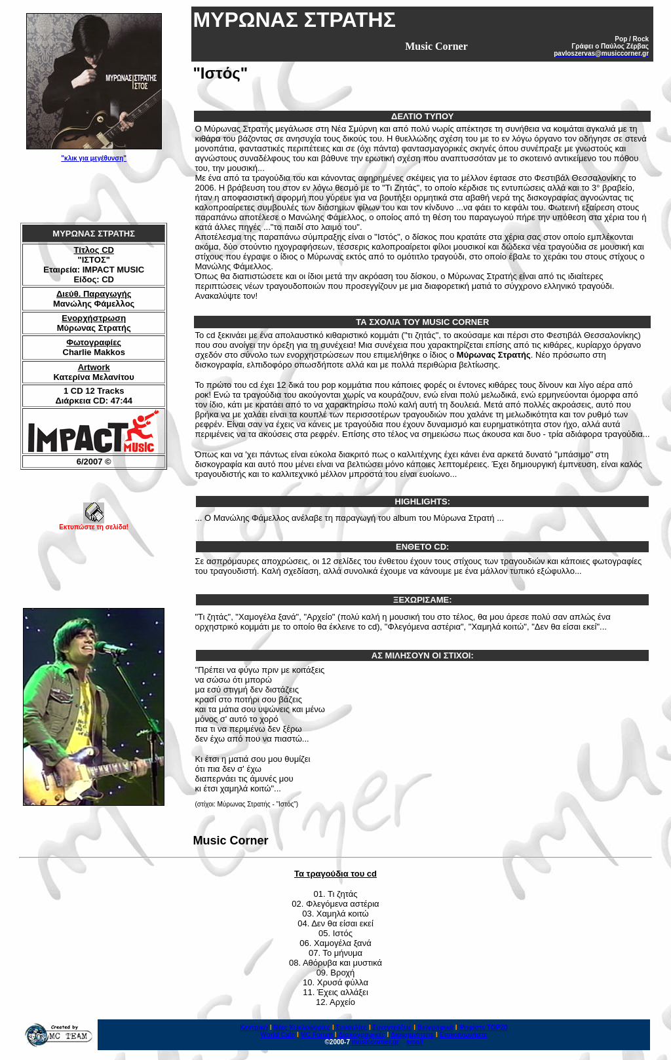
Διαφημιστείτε (412, 1034)
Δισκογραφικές (361, 1034)
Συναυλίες (351, 1027)
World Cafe (278, 1034)
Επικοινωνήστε (464, 1034)
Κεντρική (254, 1027)
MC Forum (317, 1034)
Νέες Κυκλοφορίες (301, 1027)
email (414, 1042)
